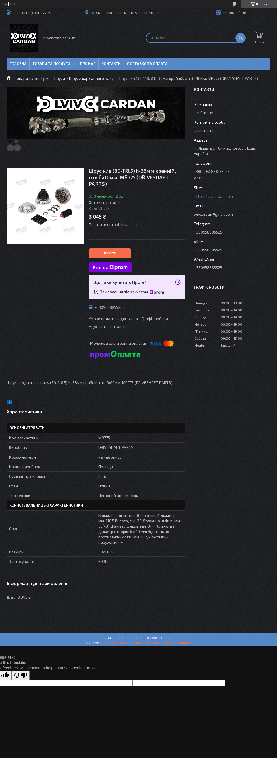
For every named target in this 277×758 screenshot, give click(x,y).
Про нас (88, 63)
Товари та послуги (51, 63)
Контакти (111, 63)
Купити (110, 253)
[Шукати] (240, 38)
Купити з (110, 267)
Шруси (59, 78)
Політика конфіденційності (170, 642)
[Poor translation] (21, 675)
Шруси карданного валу (91, 78)
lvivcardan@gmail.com (213, 214)
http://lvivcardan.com (213, 196)
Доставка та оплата (147, 63)
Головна (18, 63)
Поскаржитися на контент (125, 642)
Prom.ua (165, 637)
